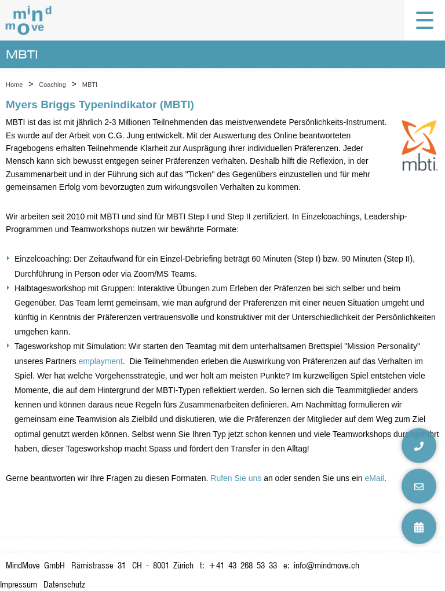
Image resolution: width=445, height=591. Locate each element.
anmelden (428, 573)
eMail (374, 478)
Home (14, 84)
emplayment (101, 361)
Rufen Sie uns (235, 478)
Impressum (18, 584)
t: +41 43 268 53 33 (238, 565)
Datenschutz (64, 584)
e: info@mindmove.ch (321, 565)
